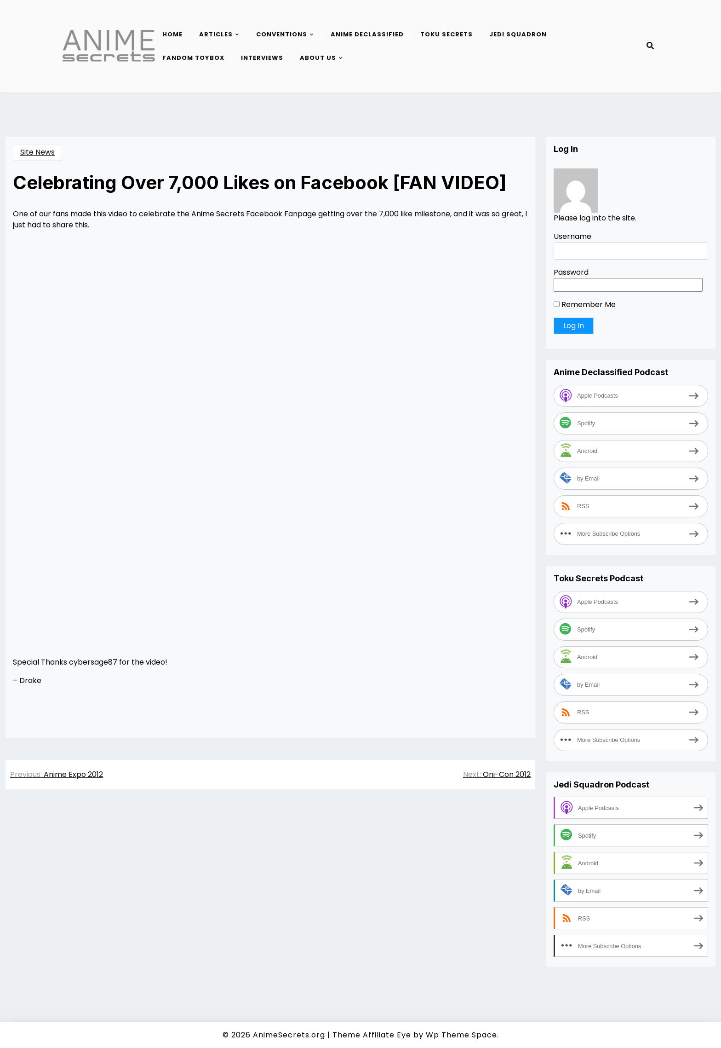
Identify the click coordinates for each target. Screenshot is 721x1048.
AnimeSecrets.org (289, 1035)
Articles (216, 34)
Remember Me (585, 304)
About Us (318, 57)
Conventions (281, 34)
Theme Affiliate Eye (371, 1035)
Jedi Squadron (518, 34)
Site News (37, 152)
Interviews (262, 57)
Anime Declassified (367, 34)
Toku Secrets (446, 34)
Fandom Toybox (193, 57)
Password (571, 272)
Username (572, 236)
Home (172, 34)
